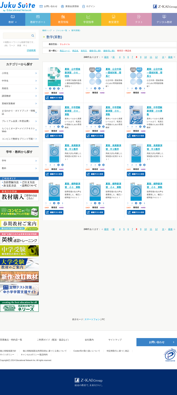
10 (145, 57)
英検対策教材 (8, 103)
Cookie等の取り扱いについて (86, 351)
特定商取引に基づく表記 (118, 351)
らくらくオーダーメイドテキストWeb (18, 130)
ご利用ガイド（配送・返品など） (53, 339)
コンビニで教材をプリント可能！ (18, 139)
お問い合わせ (156, 342)
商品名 (75, 51)
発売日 (84, 51)
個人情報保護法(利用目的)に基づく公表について (45, 351)
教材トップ (47, 30)
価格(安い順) (95, 51)
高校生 (5, 88)
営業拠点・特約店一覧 (11, 339)
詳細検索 (31, 50)
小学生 (5, 73)
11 (151, 57)
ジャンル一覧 (61, 30)
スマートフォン (92, 319)
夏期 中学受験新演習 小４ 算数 (72, 111)
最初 (106, 57)
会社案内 (89, 339)
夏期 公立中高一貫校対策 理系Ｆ (113, 72)
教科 (4, 168)
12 (156, 57)
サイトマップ (115, 339)
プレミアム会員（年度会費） (16, 121)
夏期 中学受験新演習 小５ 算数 (113, 111)
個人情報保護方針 (8, 351)
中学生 (5, 80)
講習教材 (6, 96)
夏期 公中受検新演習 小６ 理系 (72, 72)
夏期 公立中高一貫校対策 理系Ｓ (154, 72)
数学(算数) (76, 30)
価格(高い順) (109, 51)
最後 (170, 57)
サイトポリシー (7, 354)
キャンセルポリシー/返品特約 (34, 354)
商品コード (65, 51)
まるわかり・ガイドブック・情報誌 (18, 112)
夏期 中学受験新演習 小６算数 (154, 111)
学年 (4, 160)
